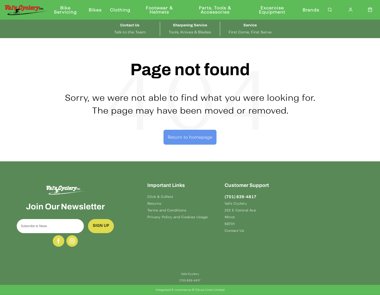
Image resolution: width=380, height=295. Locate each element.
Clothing (120, 10)
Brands (310, 10)
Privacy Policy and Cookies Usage (177, 217)
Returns (154, 203)
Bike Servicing (65, 10)
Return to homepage (190, 137)
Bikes (95, 10)
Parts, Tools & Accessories (215, 10)
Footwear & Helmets (159, 10)
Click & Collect (160, 196)
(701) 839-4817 (240, 196)
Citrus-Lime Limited (209, 290)
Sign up (101, 225)
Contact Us (234, 230)
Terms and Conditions (166, 210)
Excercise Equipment (272, 10)
